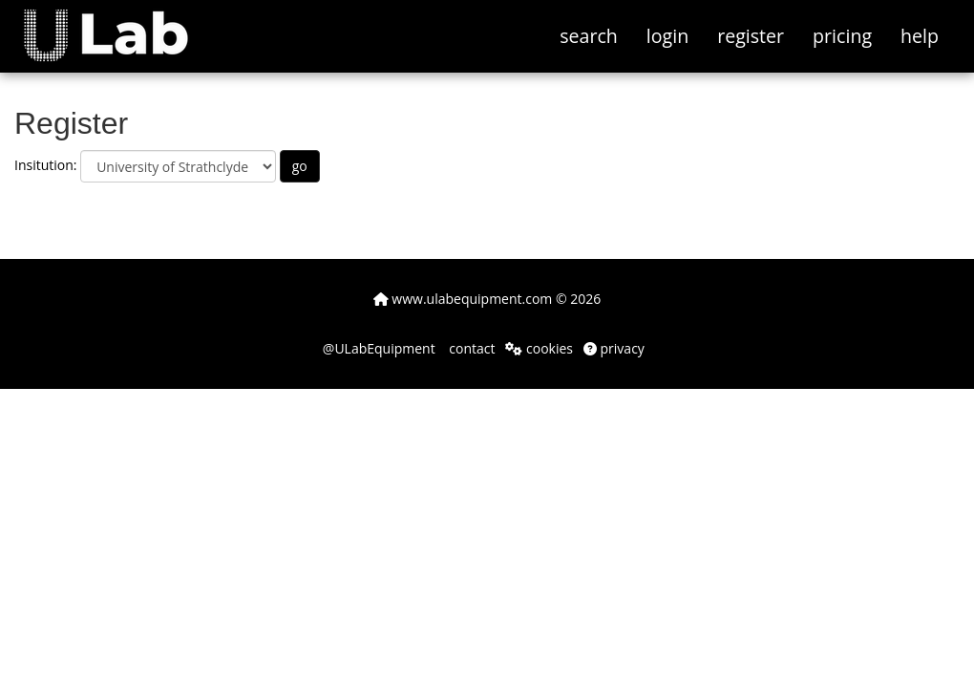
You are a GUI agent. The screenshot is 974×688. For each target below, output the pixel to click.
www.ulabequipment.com (463, 299)
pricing (842, 36)
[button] (120, 24)
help (919, 36)
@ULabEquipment (379, 348)
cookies (539, 348)
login (667, 36)
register (750, 36)
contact (471, 348)
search (589, 36)
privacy (614, 348)
